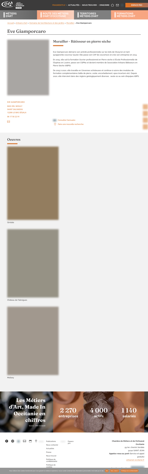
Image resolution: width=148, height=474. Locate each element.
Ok (107, 471)
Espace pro (70, 442)
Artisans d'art (21, 23)
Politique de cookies (51, 466)
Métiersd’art (11, 14)
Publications (51, 441)
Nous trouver (51, 456)
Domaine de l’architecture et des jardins (46, 23)
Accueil (10, 23)
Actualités (50, 449)
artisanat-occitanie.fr (135, 460)
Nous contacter (52, 445)
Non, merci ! (114, 471)
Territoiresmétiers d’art (89, 14)
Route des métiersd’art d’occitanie (55, 14)
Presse (48, 452)
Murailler (70, 23)
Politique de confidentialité (51, 460)
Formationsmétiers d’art (126, 14)
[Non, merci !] (145, 471)
